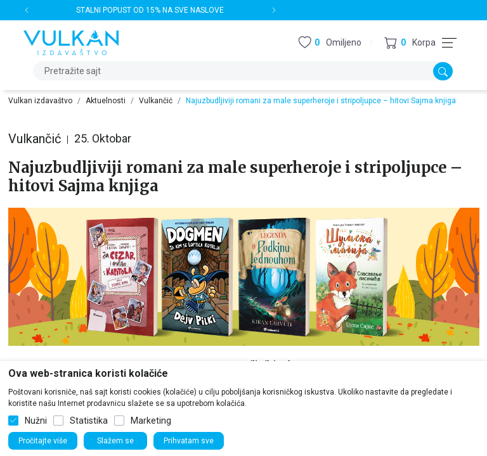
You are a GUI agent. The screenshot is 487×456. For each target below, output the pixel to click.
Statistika (89, 420)
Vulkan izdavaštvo (40, 100)
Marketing (151, 420)
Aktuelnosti (106, 100)
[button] (410, 42)
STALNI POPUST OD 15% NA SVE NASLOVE (150, 10)
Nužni (36, 420)
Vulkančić (155, 100)
